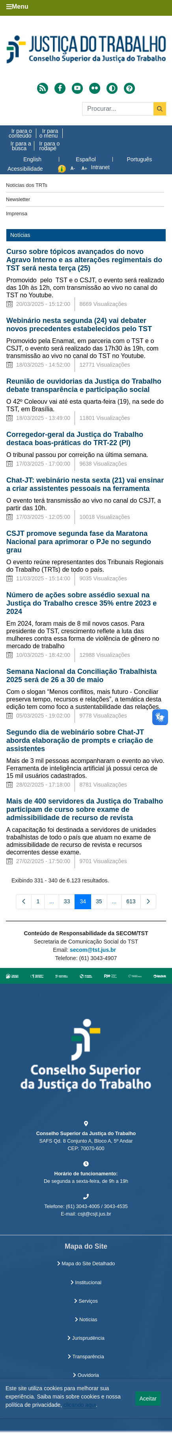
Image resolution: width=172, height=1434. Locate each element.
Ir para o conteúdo (20, 133)
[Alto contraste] (112, 88)
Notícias (86, 1319)
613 (133, 903)
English (32, 159)
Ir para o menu (48, 133)
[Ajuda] (129, 88)
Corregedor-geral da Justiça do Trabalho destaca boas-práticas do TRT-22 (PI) (74, 439)
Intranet (100, 167)
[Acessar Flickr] (94, 88)
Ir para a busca (21, 145)
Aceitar (148, 1398)
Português (139, 159)
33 (69, 903)
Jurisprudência (85, 1338)
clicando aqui (80, 1405)
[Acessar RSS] (42, 88)
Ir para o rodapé (49, 145)
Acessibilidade (25, 169)
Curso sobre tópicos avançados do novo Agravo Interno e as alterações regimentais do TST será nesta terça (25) (84, 260)
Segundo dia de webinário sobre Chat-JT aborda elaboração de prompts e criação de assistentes (79, 740)
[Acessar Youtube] (77, 88)
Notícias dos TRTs (26, 185)
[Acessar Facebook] (59, 88)
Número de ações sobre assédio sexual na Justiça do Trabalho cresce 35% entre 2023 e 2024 (81, 603)
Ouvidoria (86, 1375)
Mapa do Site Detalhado (86, 1263)
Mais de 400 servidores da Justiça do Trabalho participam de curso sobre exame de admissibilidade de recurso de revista (84, 809)
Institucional (86, 1282)
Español (86, 159)
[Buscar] (124, 109)
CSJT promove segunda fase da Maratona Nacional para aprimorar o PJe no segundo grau (78, 542)
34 (85, 903)
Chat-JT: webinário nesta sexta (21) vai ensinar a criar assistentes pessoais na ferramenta (85, 484)
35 (101, 903)
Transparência (86, 1356)
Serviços (86, 1301)
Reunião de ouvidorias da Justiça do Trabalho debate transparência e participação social (83, 385)
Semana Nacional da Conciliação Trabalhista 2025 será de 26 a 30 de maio (81, 676)
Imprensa (16, 213)
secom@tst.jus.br (93, 950)
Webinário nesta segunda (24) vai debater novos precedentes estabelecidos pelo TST (79, 325)
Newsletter (18, 199)
